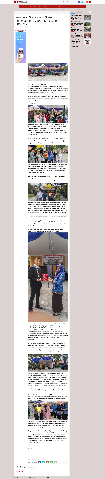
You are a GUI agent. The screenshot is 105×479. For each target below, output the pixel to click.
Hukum (40, 6)
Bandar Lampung (18, 9)
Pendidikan (46, 6)
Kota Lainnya (79, 9)
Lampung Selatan (26, 9)
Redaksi (16, 477)
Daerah (58, 6)
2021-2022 (42, 328)
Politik (35, 6)
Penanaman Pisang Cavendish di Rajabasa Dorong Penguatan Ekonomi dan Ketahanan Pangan (77, 24)
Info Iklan (30, 477)
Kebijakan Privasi (37, 477)
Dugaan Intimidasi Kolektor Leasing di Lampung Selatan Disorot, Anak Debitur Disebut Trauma (77, 42)
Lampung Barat (49, 9)
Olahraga (53, 6)
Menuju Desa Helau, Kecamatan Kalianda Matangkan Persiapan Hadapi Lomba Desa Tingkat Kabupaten (77, 36)
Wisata (63, 6)
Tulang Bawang (64, 9)
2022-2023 (36, 92)
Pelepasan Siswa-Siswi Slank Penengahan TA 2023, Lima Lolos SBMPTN (37, 21)
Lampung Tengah (41, 9)
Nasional (25, 6)
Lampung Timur (34, 9)
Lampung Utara (56, 9)
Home (17, 12)
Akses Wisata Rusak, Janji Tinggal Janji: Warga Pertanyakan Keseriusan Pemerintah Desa (76, 18)
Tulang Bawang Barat (72, 9)
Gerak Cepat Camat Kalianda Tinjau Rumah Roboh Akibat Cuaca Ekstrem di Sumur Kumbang (76, 30)
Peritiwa (30, 6)
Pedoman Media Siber (23, 477)
